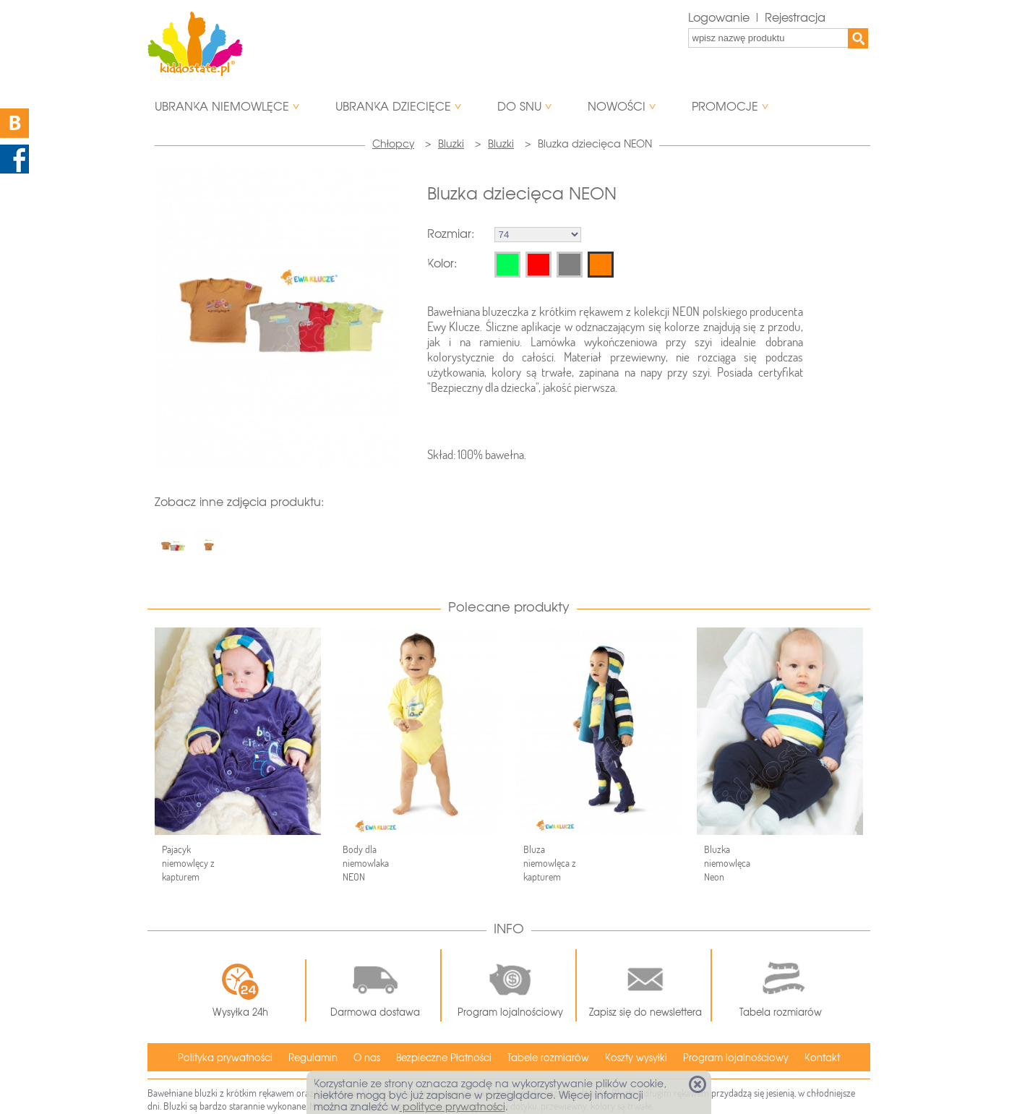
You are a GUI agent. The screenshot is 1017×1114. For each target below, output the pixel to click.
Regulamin (313, 1058)
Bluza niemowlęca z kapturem (549, 863)
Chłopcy (393, 144)
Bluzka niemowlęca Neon (727, 863)
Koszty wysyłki (636, 1058)
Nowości (616, 106)
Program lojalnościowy (510, 985)
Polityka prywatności (225, 1058)
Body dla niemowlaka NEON (366, 863)
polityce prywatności (452, 1107)
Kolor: (442, 263)
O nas (366, 1058)
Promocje (725, 106)
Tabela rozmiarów (780, 985)
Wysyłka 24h (240, 990)
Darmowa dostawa (375, 985)
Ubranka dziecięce (393, 106)
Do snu (519, 106)
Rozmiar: (450, 234)
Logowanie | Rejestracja (756, 18)
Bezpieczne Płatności (444, 1058)
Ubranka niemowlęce (222, 106)
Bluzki (451, 144)
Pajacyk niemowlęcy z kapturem (188, 863)
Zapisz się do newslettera (645, 985)
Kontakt (822, 1058)
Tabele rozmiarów (548, 1058)
